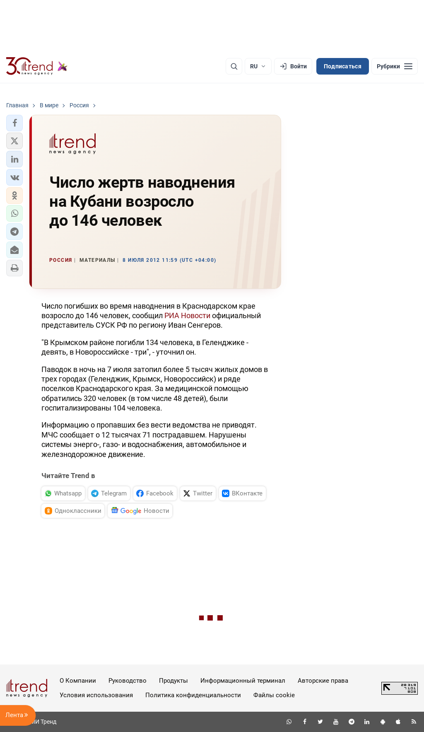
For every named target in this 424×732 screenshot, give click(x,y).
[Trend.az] (36, 66)
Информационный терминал (242, 680)
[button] (14, 123)
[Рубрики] (394, 66)
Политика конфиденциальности (193, 695)
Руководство (127, 680)
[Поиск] (234, 66)
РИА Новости (187, 315)
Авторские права (323, 680)
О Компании (78, 680)
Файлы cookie (274, 695)
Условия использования (96, 695)
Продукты (173, 680)
